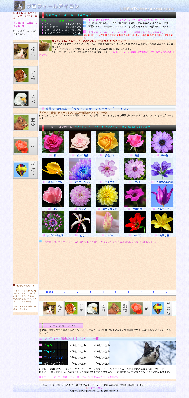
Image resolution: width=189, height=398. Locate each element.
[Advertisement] (25, 230)
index (49, 291)
